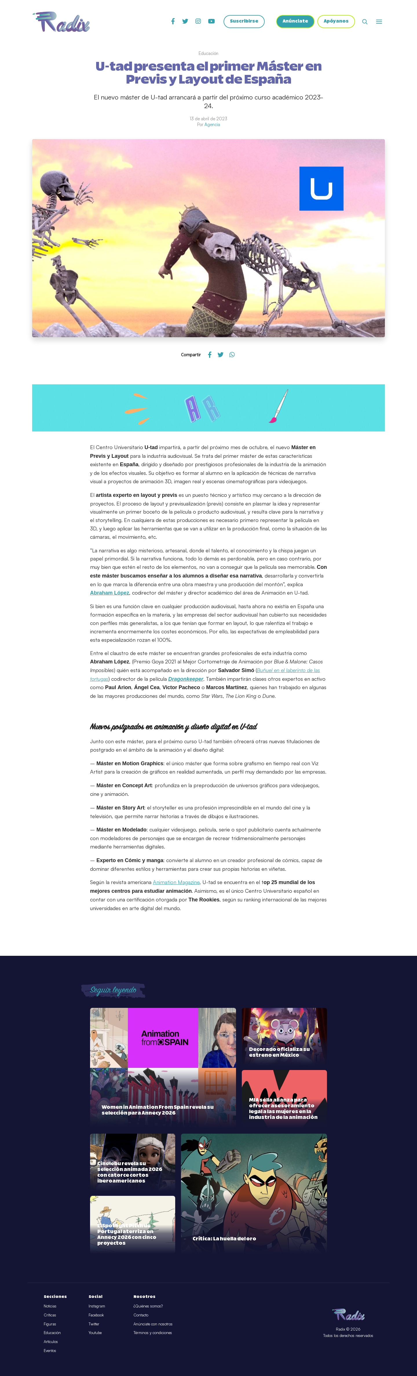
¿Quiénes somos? (148, 1306)
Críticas (50, 1315)
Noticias (50, 1306)
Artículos (51, 1341)
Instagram (97, 1306)
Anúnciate (295, 22)
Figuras (50, 1324)
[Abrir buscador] (364, 21)
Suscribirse (243, 22)
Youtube (95, 1332)
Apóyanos (336, 22)
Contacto (140, 1315)
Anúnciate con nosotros (153, 1324)
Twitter (94, 1324)
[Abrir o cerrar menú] (379, 21)
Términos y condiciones (152, 1332)
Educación (52, 1332)
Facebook (96, 1315)
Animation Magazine (176, 882)
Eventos (50, 1350)
